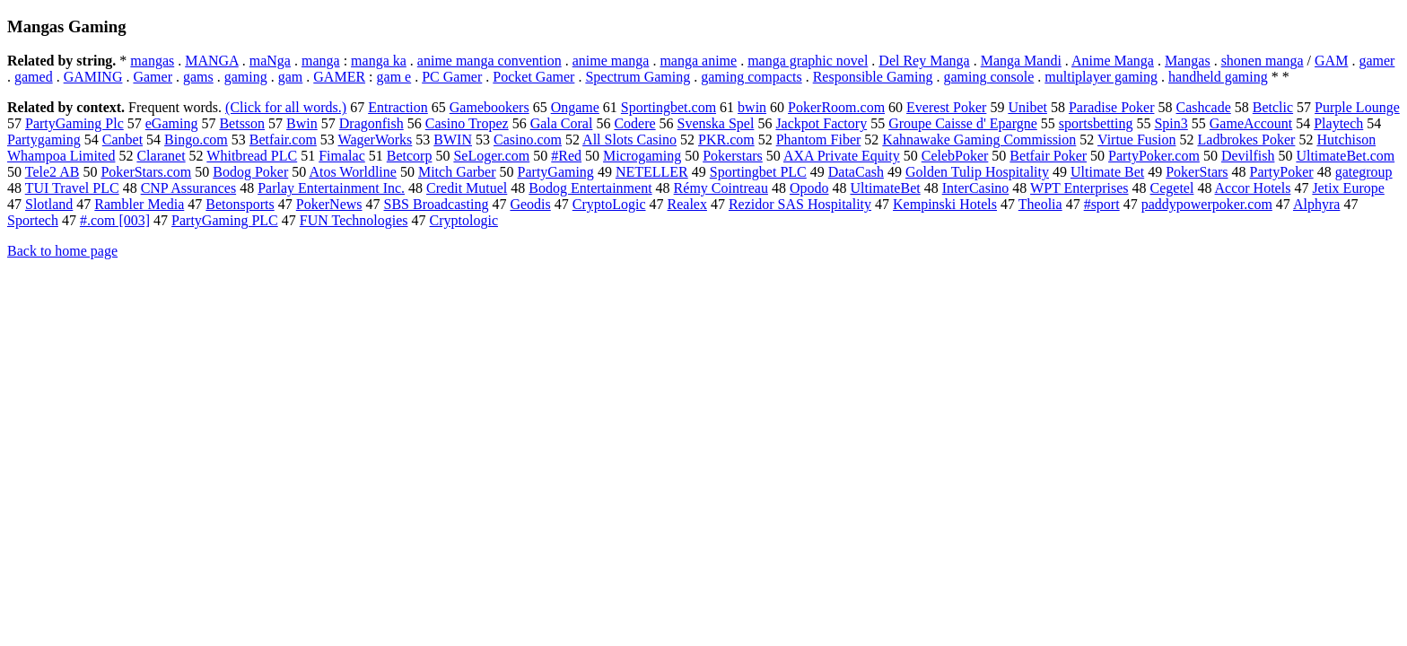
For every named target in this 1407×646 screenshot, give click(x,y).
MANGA (212, 60)
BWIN (452, 139)
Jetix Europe (1348, 188)
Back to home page (62, 250)
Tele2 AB (52, 171)
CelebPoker (955, 155)
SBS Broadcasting (436, 204)
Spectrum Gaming (637, 76)
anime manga (611, 60)
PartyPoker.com (1154, 155)
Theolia (1040, 204)
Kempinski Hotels (945, 204)
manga (321, 60)
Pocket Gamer (533, 76)
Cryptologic (464, 220)
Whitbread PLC (251, 155)
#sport (1102, 204)
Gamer (152, 76)
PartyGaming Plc (74, 123)
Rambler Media (139, 204)
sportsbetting (1096, 123)
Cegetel (1172, 188)
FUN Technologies (354, 220)
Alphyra (1316, 204)
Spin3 (1170, 123)
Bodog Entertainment (590, 188)
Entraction (398, 107)
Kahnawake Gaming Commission (979, 139)
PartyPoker (1282, 171)
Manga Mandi (1021, 60)
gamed (33, 76)
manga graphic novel (807, 60)
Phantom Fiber (818, 139)
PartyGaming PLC (224, 220)
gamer (1376, 60)
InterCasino (975, 188)
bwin (752, 107)
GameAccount (1251, 123)
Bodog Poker (250, 171)
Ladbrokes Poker (1247, 139)
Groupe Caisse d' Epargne (962, 123)
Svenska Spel (716, 123)
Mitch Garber (457, 171)
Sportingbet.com (668, 107)
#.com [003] (115, 220)
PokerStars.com (145, 171)
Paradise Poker (1112, 107)
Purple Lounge (1357, 107)
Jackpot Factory (821, 123)
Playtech (1338, 123)
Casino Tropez (467, 123)
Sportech (32, 220)
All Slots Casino (629, 139)
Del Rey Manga (923, 60)
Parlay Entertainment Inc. (331, 188)
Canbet (122, 139)
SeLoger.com (491, 155)
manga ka (378, 60)
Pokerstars (733, 155)
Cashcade (1202, 107)
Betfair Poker (1048, 155)
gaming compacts (751, 76)
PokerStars (1197, 171)
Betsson (242, 123)
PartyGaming (556, 171)
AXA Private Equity (841, 155)
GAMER (339, 76)
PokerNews (329, 204)
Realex (687, 204)
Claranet (160, 155)
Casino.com (528, 139)
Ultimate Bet (1107, 171)
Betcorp (410, 155)
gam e (394, 76)
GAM (1331, 60)
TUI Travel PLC (72, 188)
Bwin (302, 123)
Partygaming (44, 139)
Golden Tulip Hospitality (977, 171)
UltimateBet (885, 188)
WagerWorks (375, 139)
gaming (245, 76)
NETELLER (652, 171)
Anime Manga (1112, 60)
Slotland (49, 204)
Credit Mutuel (466, 188)
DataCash (856, 171)
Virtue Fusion (1136, 139)
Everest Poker (946, 107)
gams (198, 76)
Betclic (1273, 107)
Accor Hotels (1253, 188)
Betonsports (239, 204)
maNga (270, 60)
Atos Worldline (353, 171)
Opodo (809, 188)
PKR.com (726, 139)
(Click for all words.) (285, 107)
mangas (152, 60)
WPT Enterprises (1079, 188)
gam (290, 76)
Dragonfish (371, 123)
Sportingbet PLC (758, 171)
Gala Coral (561, 123)
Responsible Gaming (873, 76)
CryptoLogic (609, 204)
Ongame (575, 107)
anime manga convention (489, 60)
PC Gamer (452, 76)
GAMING (93, 76)
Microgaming (642, 155)
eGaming (171, 123)
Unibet (1027, 107)
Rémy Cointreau (721, 188)
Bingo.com (196, 139)
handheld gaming (1218, 76)
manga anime (698, 60)
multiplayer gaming (1101, 76)
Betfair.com (283, 139)
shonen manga (1262, 60)
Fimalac (342, 155)
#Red (566, 155)
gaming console (988, 76)
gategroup (1364, 171)
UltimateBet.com (1345, 155)
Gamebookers (489, 107)
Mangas (1187, 60)
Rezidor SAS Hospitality (800, 204)
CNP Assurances (189, 188)
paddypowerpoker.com (1206, 204)
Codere (634, 123)
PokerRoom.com (836, 107)
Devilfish (1248, 155)
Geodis (530, 204)
